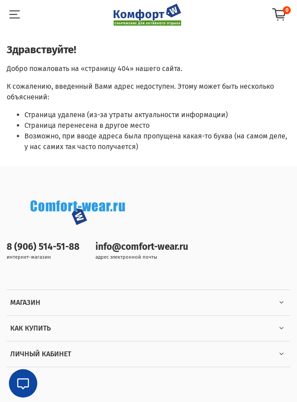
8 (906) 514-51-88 (43, 246)
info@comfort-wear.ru (141, 246)
